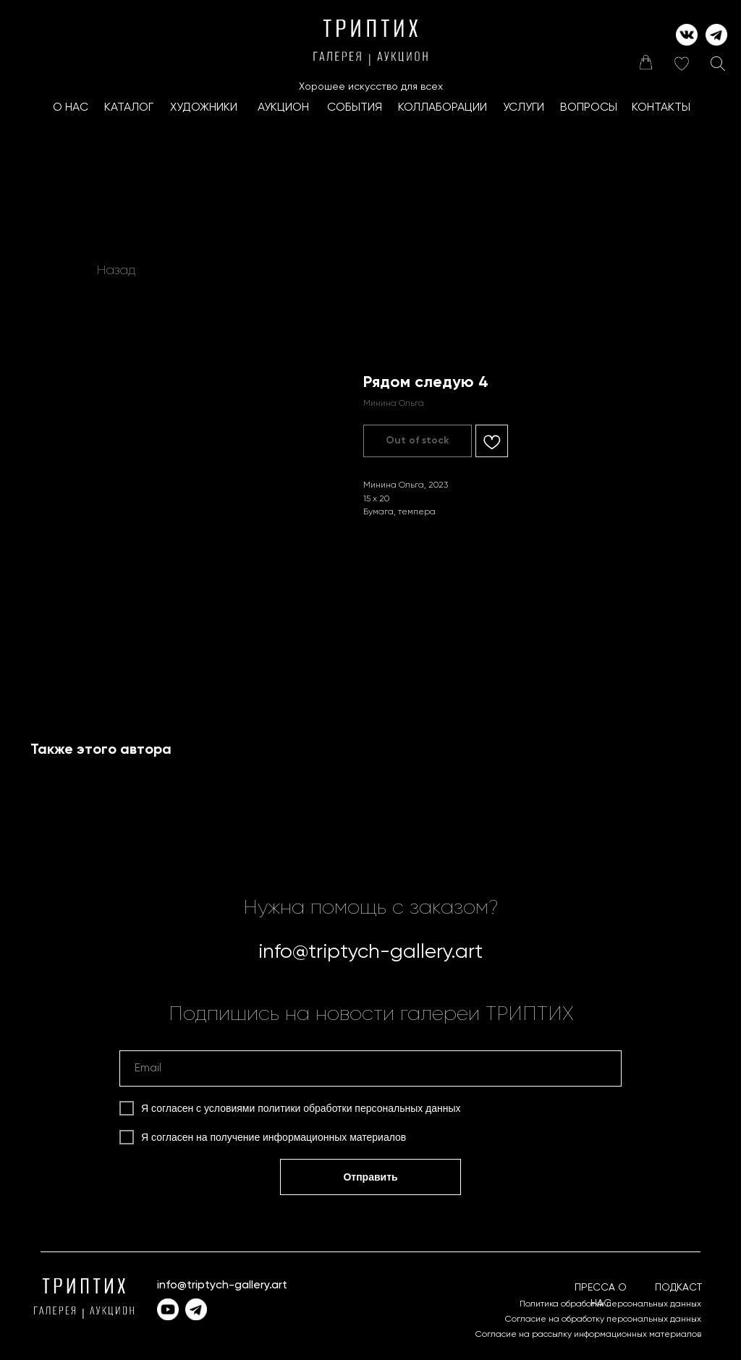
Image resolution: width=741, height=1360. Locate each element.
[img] (645, 62)
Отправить (370, 1177)
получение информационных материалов (309, 1137)
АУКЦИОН (283, 108)
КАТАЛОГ (128, 108)
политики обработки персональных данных (359, 1108)
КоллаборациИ (442, 108)
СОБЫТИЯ (354, 108)
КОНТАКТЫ (661, 108)
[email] (370, 1068)
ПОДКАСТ (678, 1288)
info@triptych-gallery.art (370, 952)
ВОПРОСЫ (588, 108)
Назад (116, 270)
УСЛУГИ (523, 108)
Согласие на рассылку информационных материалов (588, 1334)
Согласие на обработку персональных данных (603, 1319)
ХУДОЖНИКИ (203, 108)
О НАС (70, 108)
